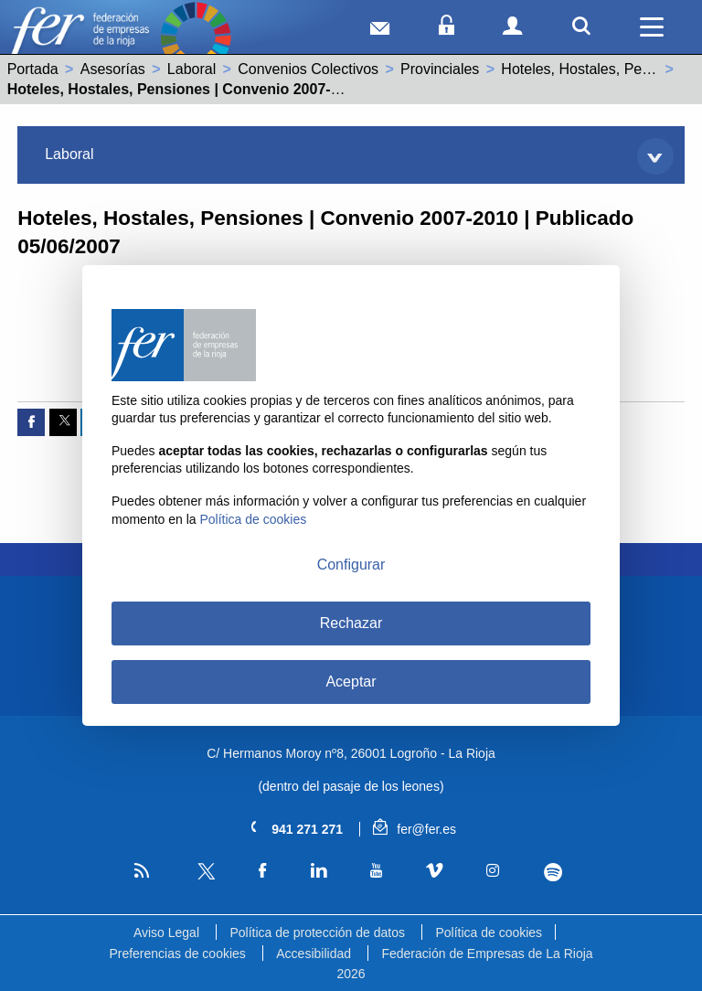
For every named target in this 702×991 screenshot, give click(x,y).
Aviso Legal (166, 932)
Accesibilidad (313, 953)
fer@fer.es (414, 829)
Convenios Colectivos (308, 69)
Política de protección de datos (316, 932)
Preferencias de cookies (177, 953)
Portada (32, 69)
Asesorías (112, 69)
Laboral (191, 69)
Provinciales (439, 69)
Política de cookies (488, 932)
